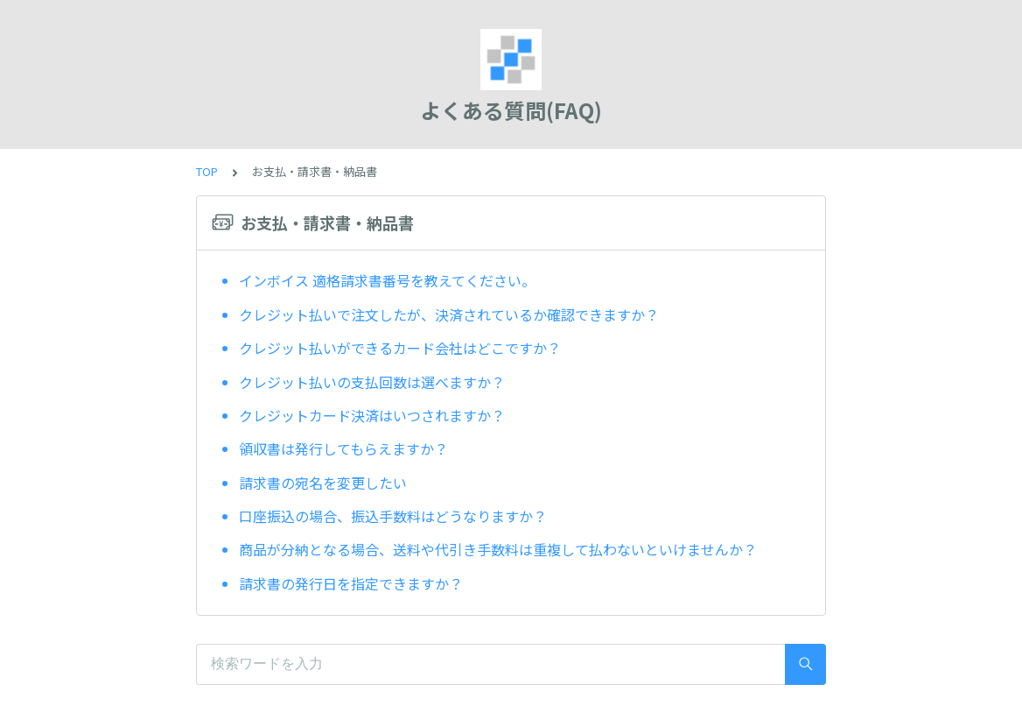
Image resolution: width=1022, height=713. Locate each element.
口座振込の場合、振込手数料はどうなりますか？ (393, 515)
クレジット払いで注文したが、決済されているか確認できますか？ (449, 314)
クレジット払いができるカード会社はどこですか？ (401, 347)
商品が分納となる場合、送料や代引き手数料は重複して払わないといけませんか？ (498, 549)
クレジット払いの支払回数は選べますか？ (372, 381)
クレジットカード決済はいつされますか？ (372, 415)
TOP (207, 171)
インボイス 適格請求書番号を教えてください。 (387, 280)
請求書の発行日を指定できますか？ (351, 583)
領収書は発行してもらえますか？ (343, 448)
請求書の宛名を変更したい (323, 482)
